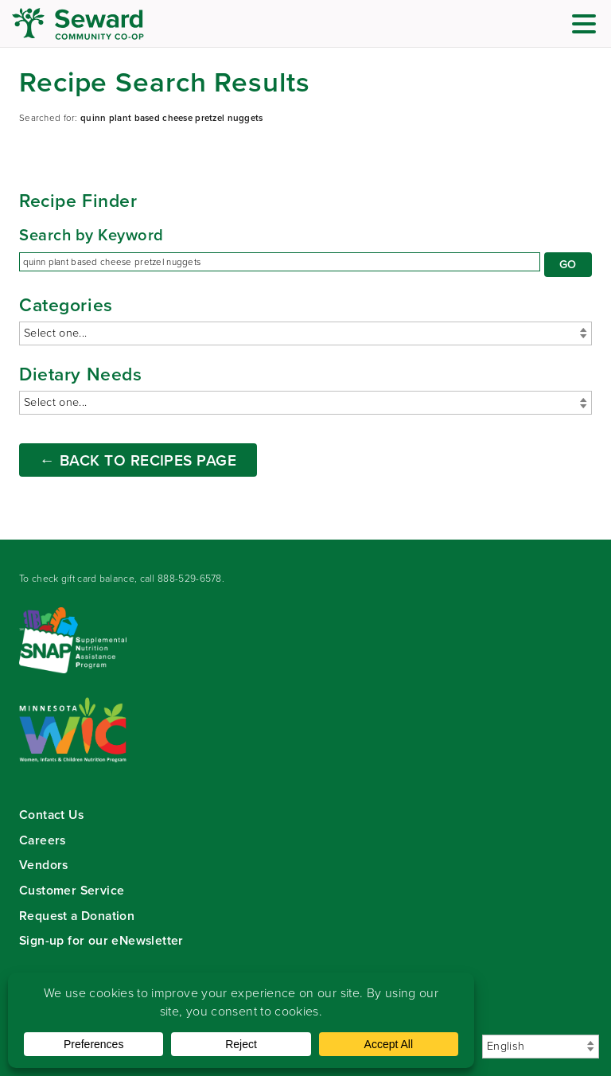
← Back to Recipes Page (138, 460)
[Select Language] (540, 1046)
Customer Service (71, 890)
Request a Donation (76, 915)
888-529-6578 (190, 578)
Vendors (43, 865)
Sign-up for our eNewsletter (101, 940)
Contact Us (51, 814)
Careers (42, 840)
